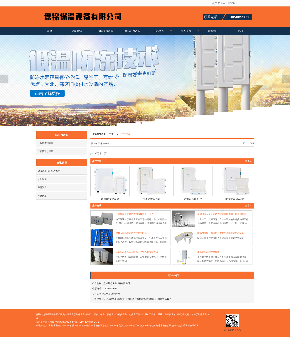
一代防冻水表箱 (104, 30)
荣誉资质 (42, 187)
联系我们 (213, 30)
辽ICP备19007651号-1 (88, 322)
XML (66, 322)
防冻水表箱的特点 (100, 143)
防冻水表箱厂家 (131, 325)
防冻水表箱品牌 (115, 325)
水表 (50, 325)
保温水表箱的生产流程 (49, 171)
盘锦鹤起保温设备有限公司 (185, 325)
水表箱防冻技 (100, 325)
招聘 (240, 30)
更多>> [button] (248, 161)
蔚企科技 (49, 322)
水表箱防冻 (87, 325)
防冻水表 (76, 325)
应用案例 (42, 179)
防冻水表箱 (66, 325)
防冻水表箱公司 (163, 325)
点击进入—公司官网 (223, 3)
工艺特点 (159, 30)
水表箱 (56, 325)
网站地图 (59, 322)
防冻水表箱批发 (147, 325)
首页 (49, 30)
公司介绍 (77, 30)
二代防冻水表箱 (131, 30)
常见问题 (186, 30)
